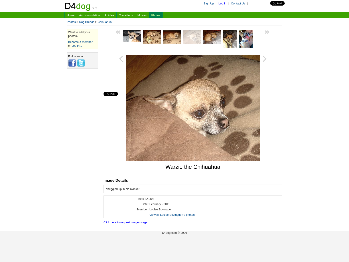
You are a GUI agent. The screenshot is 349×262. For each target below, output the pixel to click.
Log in (222, 3)
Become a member (80, 42)
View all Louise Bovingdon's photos (172, 214)
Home (71, 15)
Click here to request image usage (125, 222)
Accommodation (89, 15)
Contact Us (238, 3)
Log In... (76, 45)
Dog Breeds (86, 22)
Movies (141, 15)
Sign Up (209, 3)
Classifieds (126, 15)
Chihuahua (105, 22)
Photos (155, 15)
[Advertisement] (82, 138)
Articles (109, 15)
